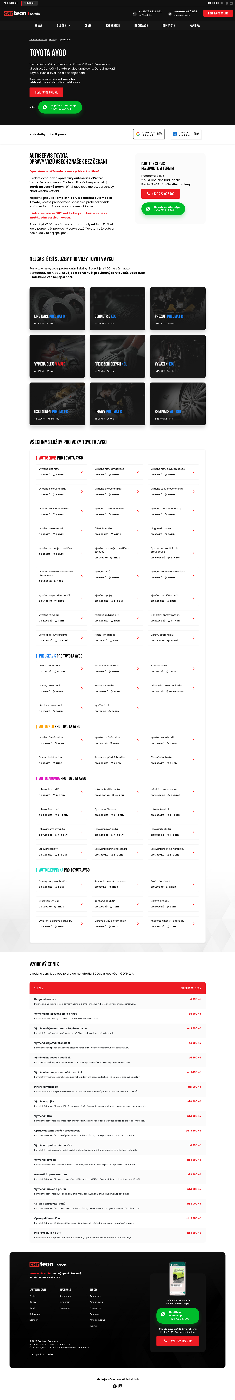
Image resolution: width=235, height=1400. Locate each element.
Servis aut (30, 3)
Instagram (65, 1304)
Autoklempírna (97, 1321)
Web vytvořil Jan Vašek (41, 1355)
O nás (38, 26)
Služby (63, 26)
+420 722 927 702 (60, 107)
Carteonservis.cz (38, 39)
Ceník (88, 26)
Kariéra (195, 26)
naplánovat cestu (182, 15)
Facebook (65, 1309)
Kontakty (168, 26)
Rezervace (141, 26)
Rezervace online (218, 14)
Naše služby (37, 135)
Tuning (93, 1326)
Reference (113, 26)
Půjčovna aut (11, 3)
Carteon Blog (215, 3)
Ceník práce (58, 135)
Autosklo (94, 1315)
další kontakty (145, 15)
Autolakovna (96, 1304)
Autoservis (95, 1298)
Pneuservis (95, 1309)
